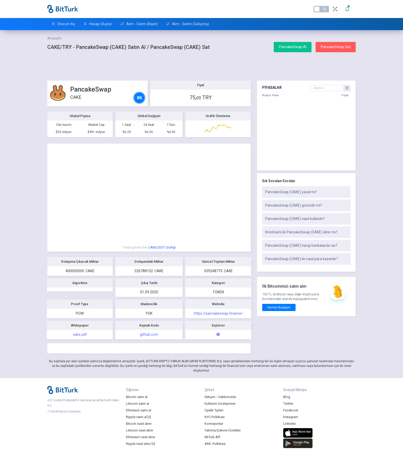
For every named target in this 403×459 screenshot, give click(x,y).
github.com (149, 334)
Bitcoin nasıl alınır (139, 424)
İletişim (210, 397)
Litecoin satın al (137, 403)
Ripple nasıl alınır (138, 444)
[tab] (306, 192)
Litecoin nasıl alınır (139, 430)
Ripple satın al (136, 417)
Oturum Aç (63, 24)
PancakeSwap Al (292, 47)
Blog (286, 397)
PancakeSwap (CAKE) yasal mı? (291, 192)
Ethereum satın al (138, 410)
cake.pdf (80, 334)
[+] (149, 417)
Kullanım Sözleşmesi (220, 403)
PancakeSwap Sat (336, 47)
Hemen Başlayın (278, 307)
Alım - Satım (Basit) (139, 24)
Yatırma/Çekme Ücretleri (223, 430)
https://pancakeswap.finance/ (218, 313)
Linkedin (289, 424)
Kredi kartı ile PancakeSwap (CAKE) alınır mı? (301, 232)
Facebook (290, 410)
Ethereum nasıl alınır (140, 437)
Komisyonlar (214, 424)
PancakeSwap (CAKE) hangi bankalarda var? (301, 245)
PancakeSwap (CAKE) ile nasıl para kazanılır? (301, 259)
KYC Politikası (215, 417)
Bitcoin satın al (137, 397)
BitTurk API (212, 437)
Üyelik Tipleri (214, 410)
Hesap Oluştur (97, 24)
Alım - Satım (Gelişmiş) (187, 24)
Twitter (288, 403)
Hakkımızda (227, 397)
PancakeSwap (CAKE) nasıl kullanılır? (295, 219)
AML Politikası (215, 444)
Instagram (290, 417)
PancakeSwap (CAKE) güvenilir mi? (293, 205)
